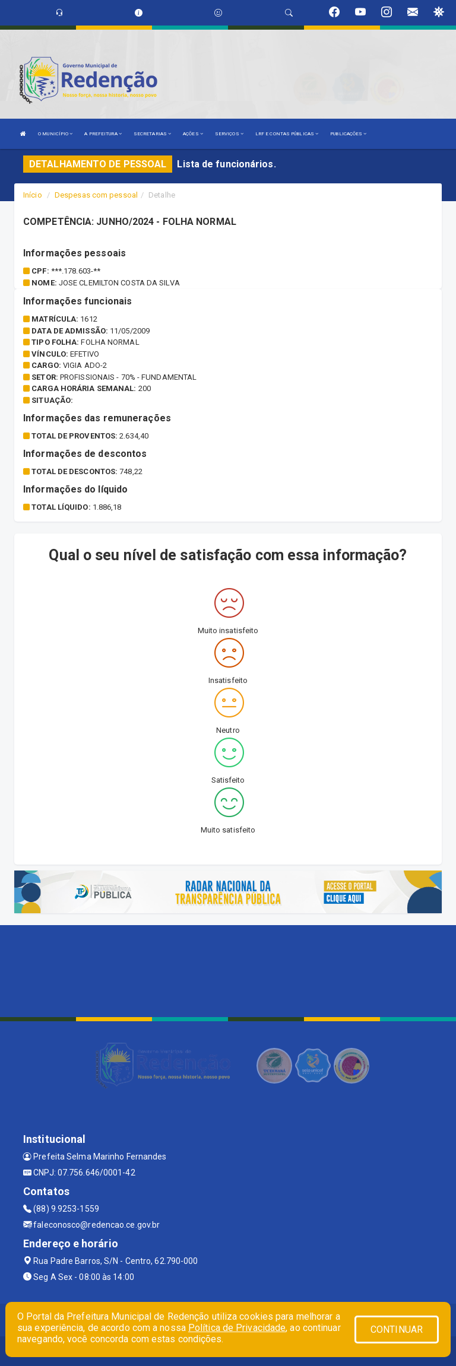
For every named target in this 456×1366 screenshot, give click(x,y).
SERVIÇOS (229, 133)
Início (32, 194)
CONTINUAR (396, 1329)
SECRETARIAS (152, 133)
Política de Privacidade (237, 1327)
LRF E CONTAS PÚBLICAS (286, 133)
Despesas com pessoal (96, 194)
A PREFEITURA (102, 133)
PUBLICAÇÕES (348, 133)
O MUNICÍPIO (55, 133)
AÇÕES (193, 133)
